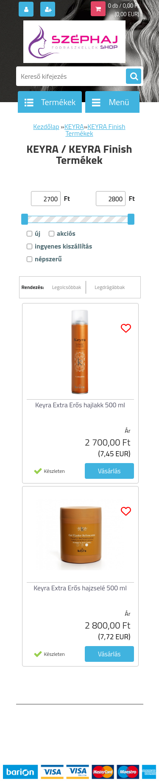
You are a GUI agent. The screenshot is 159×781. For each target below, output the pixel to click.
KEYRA (74, 126)
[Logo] (74, 41)
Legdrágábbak (110, 287)
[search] (133, 77)
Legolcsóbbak (66, 287)
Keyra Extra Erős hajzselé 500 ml (80, 588)
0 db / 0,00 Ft (123, 5)
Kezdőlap (46, 126)
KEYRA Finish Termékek (95, 129)
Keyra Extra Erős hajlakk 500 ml (80, 405)
